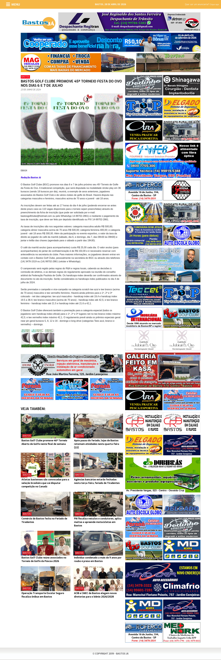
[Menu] (13, 4)
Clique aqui (214, 4)
